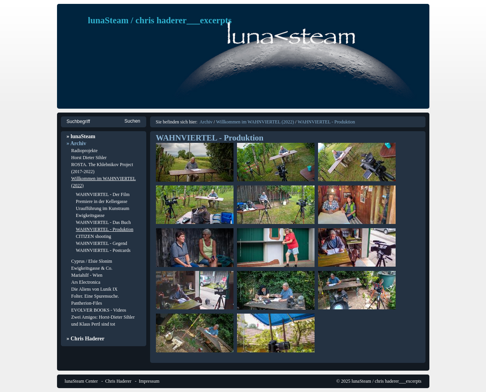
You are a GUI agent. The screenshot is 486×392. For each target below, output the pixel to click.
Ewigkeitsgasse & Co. (91, 268)
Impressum (149, 381)
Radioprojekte (84, 150)
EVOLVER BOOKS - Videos (98, 310)
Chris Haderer (118, 381)
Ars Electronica (85, 282)
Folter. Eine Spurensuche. (95, 296)
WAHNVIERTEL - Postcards (103, 250)
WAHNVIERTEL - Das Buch (103, 222)
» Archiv (76, 143)
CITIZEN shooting (93, 236)
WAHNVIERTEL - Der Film (103, 194)
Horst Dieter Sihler (89, 157)
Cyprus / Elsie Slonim (91, 261)
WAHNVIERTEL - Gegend (101, 243)
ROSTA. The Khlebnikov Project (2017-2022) (102, 168)
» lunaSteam (81, 136)
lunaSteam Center (81, 381)
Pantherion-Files (86, 303)
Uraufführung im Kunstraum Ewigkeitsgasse (103, 212)
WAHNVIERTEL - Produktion (104, 229)
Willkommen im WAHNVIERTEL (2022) (103, 182)
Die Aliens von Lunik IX (94, 289)
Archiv (205, 122)
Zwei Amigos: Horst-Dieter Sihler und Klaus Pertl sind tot (103, 320)
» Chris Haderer (86, 339)
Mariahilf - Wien (87, 275)
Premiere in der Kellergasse (102, 201)
